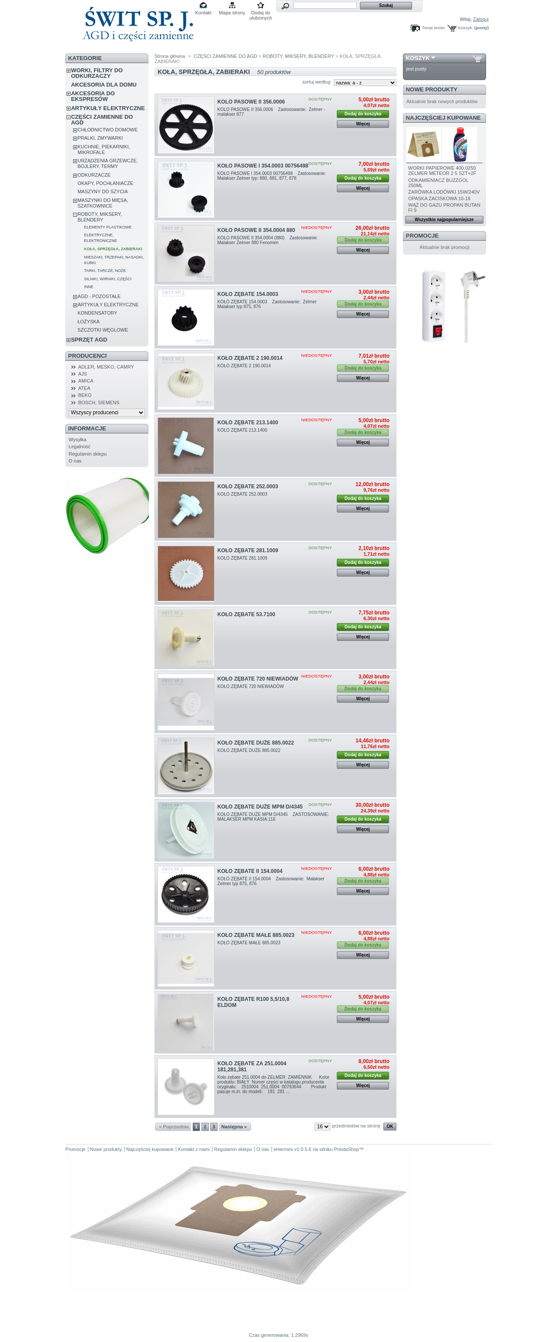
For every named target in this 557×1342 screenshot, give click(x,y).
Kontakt (203, 12)
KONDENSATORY (97, 312)
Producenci (87, 355)
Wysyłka (78, 439)
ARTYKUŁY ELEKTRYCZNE (108, 108)
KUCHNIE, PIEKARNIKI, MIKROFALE (103, 149)
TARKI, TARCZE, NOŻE (105, 270)
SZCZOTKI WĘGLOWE (102, 329)
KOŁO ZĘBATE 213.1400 (248, 422)
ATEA (84, 388)
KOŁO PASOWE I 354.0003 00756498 (263, 166)
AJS (82, 373)
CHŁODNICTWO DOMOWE (107, 129)
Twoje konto (433, 27)
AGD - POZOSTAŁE (99, 296)
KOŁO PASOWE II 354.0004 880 (256, 230)
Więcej (363, 123)
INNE (89, 287)
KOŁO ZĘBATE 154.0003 (248, 294)
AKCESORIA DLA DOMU (104, 84)
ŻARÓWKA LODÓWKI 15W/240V (444, 192)
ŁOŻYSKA (88, 321)
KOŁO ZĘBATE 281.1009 (248, 550)
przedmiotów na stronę (356, 1125)
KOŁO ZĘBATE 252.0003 (248, 486)
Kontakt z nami (194, 1149)
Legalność (80, 446)
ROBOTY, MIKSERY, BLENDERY (99, 216)
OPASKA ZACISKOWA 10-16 (439, 198)
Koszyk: (465, 27)
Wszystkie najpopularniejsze (444, 219)
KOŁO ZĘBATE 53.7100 (246, 614)
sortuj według (316, 81)
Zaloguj (481, 19)
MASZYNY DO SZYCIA (102, 191)
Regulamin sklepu (88, 453)
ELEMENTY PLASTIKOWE (107, 227)
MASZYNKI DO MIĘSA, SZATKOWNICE (102, 203)
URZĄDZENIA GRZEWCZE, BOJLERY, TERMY (107, 163)
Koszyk (418, 58)
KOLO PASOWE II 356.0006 (251, 102)
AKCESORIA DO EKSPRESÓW (93, 96)
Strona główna (169, 56)
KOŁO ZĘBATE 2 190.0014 (250, 358)
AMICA (86, 380)
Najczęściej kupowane (443, 117)
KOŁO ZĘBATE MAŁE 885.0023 (256, 935)
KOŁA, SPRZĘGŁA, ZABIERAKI (113, 249)
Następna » (234, 1126)
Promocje (422, 235)
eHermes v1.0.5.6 (293, 1149)
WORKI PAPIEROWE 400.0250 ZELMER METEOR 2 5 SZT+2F (442, 170)
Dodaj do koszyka (363, 113)
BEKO (85, 395)
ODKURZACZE (94, 175)
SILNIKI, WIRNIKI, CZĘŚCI (107, 279)
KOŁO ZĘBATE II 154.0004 (250, 871)
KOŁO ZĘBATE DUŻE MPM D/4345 (260, 807)
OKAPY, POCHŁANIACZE (105, 183)
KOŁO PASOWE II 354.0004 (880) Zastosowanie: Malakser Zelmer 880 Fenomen (268, 240)
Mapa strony (232, 12)
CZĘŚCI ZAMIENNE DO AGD (102, 120)
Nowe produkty (432, 89)
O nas (75, 460)
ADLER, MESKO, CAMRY (106, 366)
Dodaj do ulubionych (260, 13)
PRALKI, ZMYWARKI (100, 138)
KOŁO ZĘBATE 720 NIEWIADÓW (258, 679)
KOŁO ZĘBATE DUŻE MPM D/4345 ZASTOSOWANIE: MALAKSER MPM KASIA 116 (274, 817)
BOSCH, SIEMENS (99, 402)
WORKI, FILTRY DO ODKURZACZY (97, 73)
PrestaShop (346, 1149)
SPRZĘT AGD (89, 339)
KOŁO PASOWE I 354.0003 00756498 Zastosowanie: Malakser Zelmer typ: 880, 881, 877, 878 (272, 176)
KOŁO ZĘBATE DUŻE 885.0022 (256, 743)
